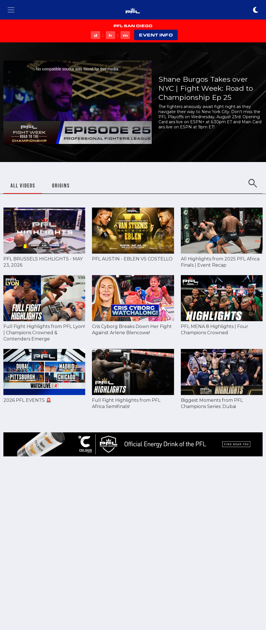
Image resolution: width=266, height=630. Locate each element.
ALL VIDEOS (22, 185)
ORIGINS (61, 185)
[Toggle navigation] (11, 10)
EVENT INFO (156, 35)
